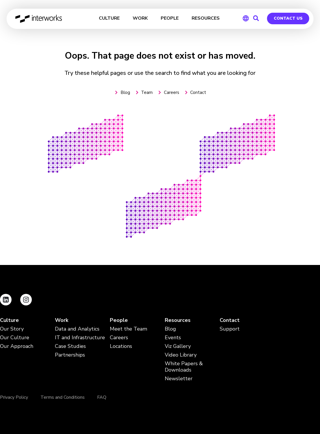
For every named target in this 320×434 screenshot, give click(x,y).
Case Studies (70, 346)
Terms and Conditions (62, 397)
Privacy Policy (14, 397)
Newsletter (179, 378)
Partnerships (70, 355)
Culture (9, 320)
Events (173, 337)
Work (61, 320)
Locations (121, 346)
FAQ (101, 397)
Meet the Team (128, 329)
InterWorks (39, 19)
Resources (177, 320)
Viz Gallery (178, 346)
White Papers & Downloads (184, 366)
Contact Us (288, 18)
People (119, 320)
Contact (230, 320)
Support (230, 329)
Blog (170, 329)
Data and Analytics (77, 329)
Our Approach (16, 346)
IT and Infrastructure (80, 337)
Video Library (181, 355)
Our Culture (14, 337)
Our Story (12, 329)
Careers (119, 337)
